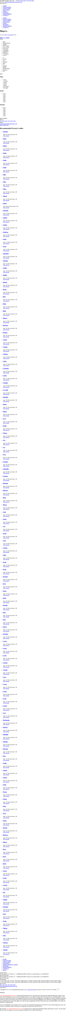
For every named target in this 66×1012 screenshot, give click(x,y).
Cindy (5, 375)
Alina (4, 189)
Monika (5, 742)
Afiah (4, 160)
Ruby (4, 864)
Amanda (5, 210)
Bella (4, 304)
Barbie (5, 282)
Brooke (5, 332)
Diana (5, 404)
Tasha (5, 921)
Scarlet (5, 885)
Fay (4, 447)
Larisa (5, 641)
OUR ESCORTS (7, 7)
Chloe (5, 361)
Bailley (5, 275)
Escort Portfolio (10, 34)
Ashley (5, 268)
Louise (5, 706)
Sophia (5, 899)
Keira (4, 591)
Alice (4, 182)
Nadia (5, 763)
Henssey (5, 490)
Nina (4, 806)
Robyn (5, 842)
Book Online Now (4, 125)
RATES (5, 11)
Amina (5, 225)
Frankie (5, 462)
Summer (5, 907)
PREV (1, 37)
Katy (4, 584)
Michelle (5, 734)
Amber (5, 218)
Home (6, 34)
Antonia (5, 261)
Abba (4, 139)
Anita (4, 239)
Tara (4, 914)
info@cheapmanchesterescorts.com (13, 2)
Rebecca (5, 835)
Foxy (4, 454)
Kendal (5, 605)
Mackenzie (6, 720)
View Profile (6, 136)
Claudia (5, 383)
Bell (4, 297)
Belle (4, 311)
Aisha (4, 167)
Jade (4, 512)
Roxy (4, 856)
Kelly (4, 598)
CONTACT (6, 15)
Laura (5, 648)
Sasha (5, 878)
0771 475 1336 (30, 0)
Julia (4, 555)
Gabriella (6, 469)
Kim (4, 612)
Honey (5, 505)
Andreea (5, 232)
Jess (4, 526)
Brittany (5, 325)
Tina (4, 935)
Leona (5, 684)
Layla (4, 655)
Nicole (5, 792)
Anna (4, 246)
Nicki (4, 785)
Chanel (5, 347)
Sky (4, 892)
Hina (4, 497)
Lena (4, 677)
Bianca (5, 318)
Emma (5, 433)
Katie (4, 562)
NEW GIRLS (6, 10)
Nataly (5, 777)
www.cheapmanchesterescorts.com (8, 995)
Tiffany (5, 928)
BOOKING (6, 12)
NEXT (7, 37)
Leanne (5, 663)
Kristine (5, 634)
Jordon (5, 548)
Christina (6, 368)
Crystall (5, 390)
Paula (4, 820)
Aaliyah (5, 131)
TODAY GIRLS (7, 8)
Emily (5, 426)
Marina (5, 727)
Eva (4, 440)
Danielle (5, 397)
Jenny (5, 519)
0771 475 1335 (22, 0)
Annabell (6, 253)
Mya (4, 756)
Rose (4, 849)
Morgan (5, 749)
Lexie (4, 698)
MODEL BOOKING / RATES (10, 964)
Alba (4, 174)
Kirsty (5, 627)
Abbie (5, 146)
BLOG (4, 970)
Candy (5, 340)
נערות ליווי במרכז (31, 989)
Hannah (5, 483)
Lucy (4, 713)
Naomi (5, 770)
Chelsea (5, 354)
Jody (4, 540)
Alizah (5, 196)
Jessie (4, 533)
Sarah (5, 871)
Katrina (5, 576)
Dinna (5, 411)
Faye (4, 419)
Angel (5, 203)
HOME (5, 6)
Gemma (5, 476)
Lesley (5, 691)
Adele (4, 153)
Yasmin (5, 950)
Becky (5, 289)
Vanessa (5, 942)
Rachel (5, 828)
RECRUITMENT (7, 14)
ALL (5, 37)
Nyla (4, 813)
